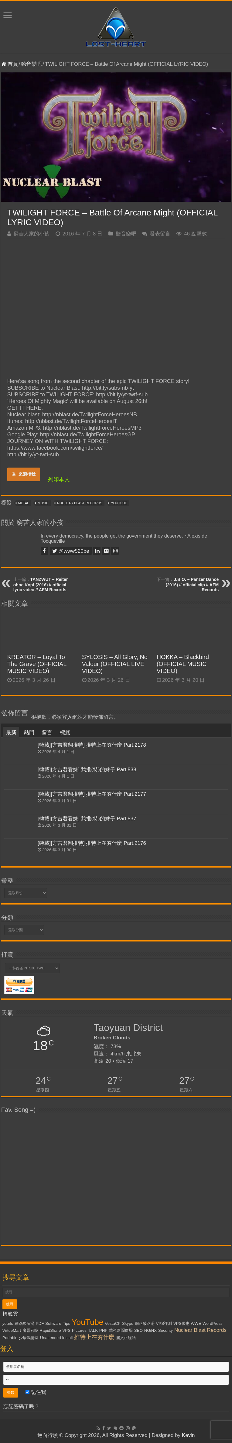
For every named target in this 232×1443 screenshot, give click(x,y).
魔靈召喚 (30, 1330)
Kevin (188, 1435)
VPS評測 (164, 1323)
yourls (7, 1323)
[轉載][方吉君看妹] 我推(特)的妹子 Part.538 (87, 769)
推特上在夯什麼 (94, 1337)
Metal (23, 503)
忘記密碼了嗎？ (21, 1406)
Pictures (79, 1330)
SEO (138, 1330)
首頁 (9, 64)
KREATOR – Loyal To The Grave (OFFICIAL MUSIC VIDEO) (37, 664)
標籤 (65, 732)
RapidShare (50, 1330)
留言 (47, 732)
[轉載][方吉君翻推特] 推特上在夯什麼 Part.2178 (92, 745)
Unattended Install (56, 1337)
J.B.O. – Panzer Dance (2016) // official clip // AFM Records (192, 584)
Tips (66, 1323)
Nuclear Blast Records (79, 503)
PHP (103, 1330)
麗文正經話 (126, 1337)
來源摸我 (24, 474)
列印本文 (59, 479)
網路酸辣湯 (24, 1323)
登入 (67, 717)
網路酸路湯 (145, 1323)
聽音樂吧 (31, 64)
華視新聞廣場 (121, 1330)
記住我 (36, 1392)
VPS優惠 (181, 1323)
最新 (11, 732)
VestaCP (113, 1323)
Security (165, 1330)
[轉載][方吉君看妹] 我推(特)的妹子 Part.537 (87, 818)
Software (53, 1323)
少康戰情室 (29, 1337)
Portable (10, 1337)
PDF (40, 1323)
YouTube (119, 503)
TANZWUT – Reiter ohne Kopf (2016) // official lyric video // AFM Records (40, 584)
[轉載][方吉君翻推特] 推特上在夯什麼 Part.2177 (92, 794)
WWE (196, 1323)
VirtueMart (11, 1330)
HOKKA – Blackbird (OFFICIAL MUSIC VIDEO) (183, 664)
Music (43, 503)
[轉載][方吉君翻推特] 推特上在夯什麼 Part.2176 (92, 843)
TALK (93, 1330)
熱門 (29, 732)
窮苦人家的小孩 (31, 234)
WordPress (213, 1323)
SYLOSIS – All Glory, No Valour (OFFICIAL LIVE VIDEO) (115, 664)
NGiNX (150, 1330)
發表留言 (160, 234)
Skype (127, 1323)
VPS (66, 1330)
